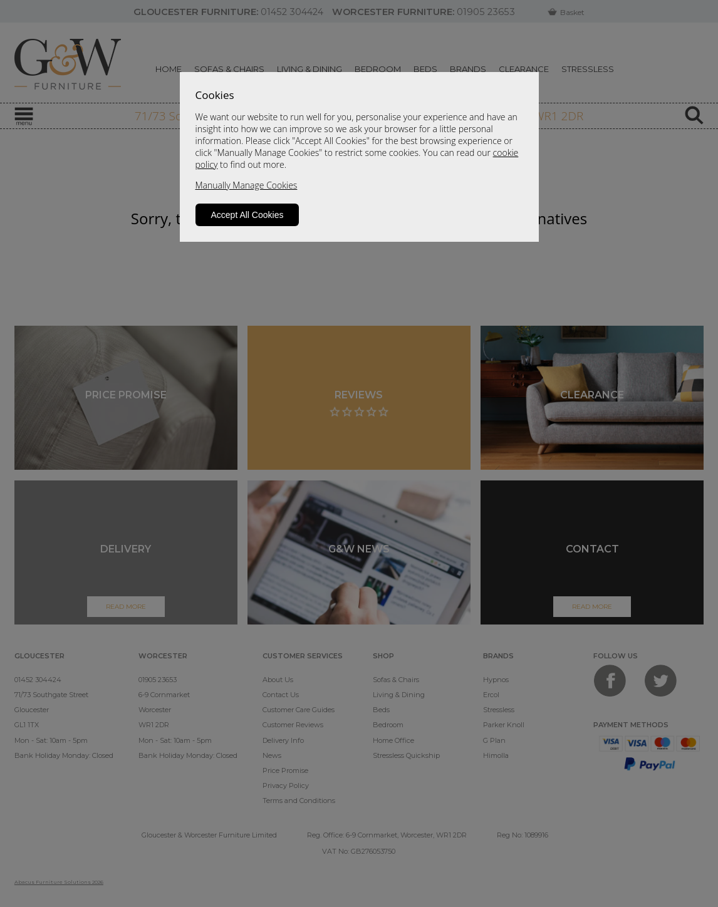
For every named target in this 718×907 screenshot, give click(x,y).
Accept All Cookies (247, 215)
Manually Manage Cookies (246, 185)
